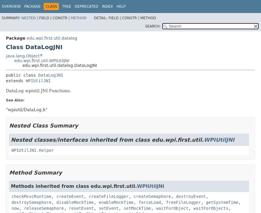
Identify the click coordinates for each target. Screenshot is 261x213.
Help (121, 6)
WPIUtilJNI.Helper (33, 150)
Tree (66, 6)
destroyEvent (191, 196)
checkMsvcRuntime (31, 196)
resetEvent (81, 208)
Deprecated (86, 6)
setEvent (109, 208)
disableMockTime (75, 202)
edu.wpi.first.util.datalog (52, 38)
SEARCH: (153, 26)
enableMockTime (116, 202)
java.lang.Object (23, 56)
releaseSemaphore (44, 208)
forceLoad (150, 202)
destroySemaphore (31, 202)
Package (32, 6)
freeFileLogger (183, 202)
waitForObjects (210, 208)
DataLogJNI (50, 75)
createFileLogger (109, 196)
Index (107, 6)
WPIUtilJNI (38, 80)
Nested (28, 18)
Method (79, 18)
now (15, 208)
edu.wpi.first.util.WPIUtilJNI (41, 60)
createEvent (70, 196)
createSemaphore (152, 196)
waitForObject (172, 208)
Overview (11, 6)
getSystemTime (222, 202)
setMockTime (137, 208)
